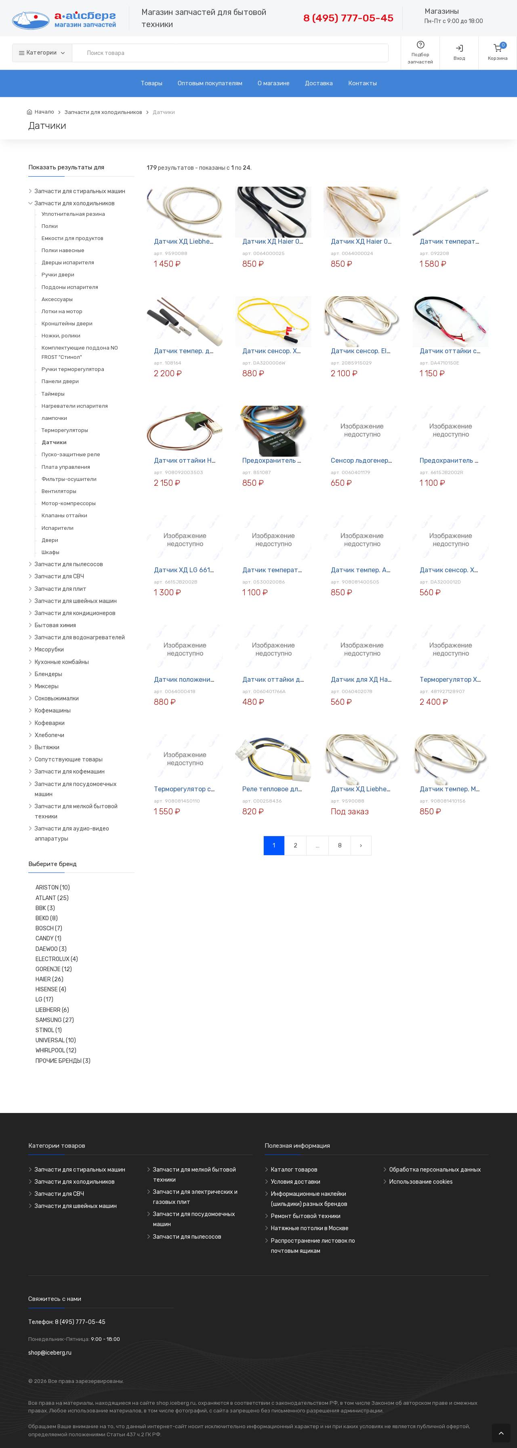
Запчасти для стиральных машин (80, 191)
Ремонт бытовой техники (305, 1216)
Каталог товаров (294, 1169)
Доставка (319, 83)
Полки (50, 226)
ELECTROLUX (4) (57, 959)
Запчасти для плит (60, 589)
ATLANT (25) (52, 898)
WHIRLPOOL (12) (56, 1050)
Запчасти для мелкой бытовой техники (76, 811)
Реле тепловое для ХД (277, 789)
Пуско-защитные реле (71, 454)
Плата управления (66, 467)
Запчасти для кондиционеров (75, 613)
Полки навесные (63, 250)
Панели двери (60, 381)
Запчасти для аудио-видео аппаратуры (72, 833)
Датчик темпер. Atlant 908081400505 (390, 570)
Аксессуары (57, 299)
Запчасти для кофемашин (70, 771)
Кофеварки (50, 723)
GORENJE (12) (54, 969)
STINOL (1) (49, 1030)
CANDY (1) (48, 938)
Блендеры (48, 674)
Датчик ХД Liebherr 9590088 (199, 241)
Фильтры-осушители (69, 479)
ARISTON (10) (53, 887)
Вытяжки (47, 747)
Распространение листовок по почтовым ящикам (313, 1245)
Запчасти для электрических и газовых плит (195, 1197)
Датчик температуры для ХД (465, 241)
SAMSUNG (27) (55, 1020)
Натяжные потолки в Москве (310, 1228)
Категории (38, 52)
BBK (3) (45, 908)
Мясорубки (49, 649)
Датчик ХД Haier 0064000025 (288, 241)
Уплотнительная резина (73, 214)
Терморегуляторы (65, 430)
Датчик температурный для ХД (292, 570)
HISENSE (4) (51, 989)
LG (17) (44, 999)
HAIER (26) (49, 979)
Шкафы (50, 552)
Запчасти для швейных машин (76, 601)
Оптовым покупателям (210, 83)
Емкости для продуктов (72, 238)
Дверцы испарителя (68, 262)
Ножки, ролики (61, 336)
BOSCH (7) (49, 928)
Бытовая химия (55, 625)
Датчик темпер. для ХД (190, 351)
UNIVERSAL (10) (56, 1040)
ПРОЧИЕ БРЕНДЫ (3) (63, 1061)
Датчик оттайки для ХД (280, 679)
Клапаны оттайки (64, 515)
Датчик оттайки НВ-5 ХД (193, 460)
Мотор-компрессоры (69, 503)
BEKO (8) (47, 918)
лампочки (54, 418)
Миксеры (47, 686)
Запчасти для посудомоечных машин (76, 789)
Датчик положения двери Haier (203, 679)
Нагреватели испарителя (75, 406)
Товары (151, 83)
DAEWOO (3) (51, 949)
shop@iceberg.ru (49, 1352)
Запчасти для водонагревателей (80, 637)
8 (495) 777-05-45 (348, 18)
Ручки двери (58, 275)
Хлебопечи (49, 735)
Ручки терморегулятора (73, 369)
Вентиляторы (59, 491)
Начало (44, 112)
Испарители (58, 528)
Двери (50, 540)
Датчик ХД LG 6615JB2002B (198, 570)
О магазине (274, 83)
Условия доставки (295, 1181)
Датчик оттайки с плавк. (459, 351)
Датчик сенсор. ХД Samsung (287, 351)
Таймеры (53, 394)
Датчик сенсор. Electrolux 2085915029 (391, 351)
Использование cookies (421, 1181)
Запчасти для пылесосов (69, 564)
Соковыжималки (57, 698)
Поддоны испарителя (70, 287)
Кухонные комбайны (62, 662)
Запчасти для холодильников (103, 112)
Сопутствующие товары (69, 759)
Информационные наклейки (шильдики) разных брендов (309, 1199)
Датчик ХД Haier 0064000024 (377, 241)
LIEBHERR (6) (52, 1010)
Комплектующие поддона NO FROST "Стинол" (80, 352)
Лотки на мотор (62, 311)
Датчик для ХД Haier (363, 679)
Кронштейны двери (67, 323)
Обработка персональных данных (435, 1169)
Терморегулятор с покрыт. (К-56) (205, 789)
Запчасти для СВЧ (59, 576)
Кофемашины (53, 710)
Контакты (362, 83)
